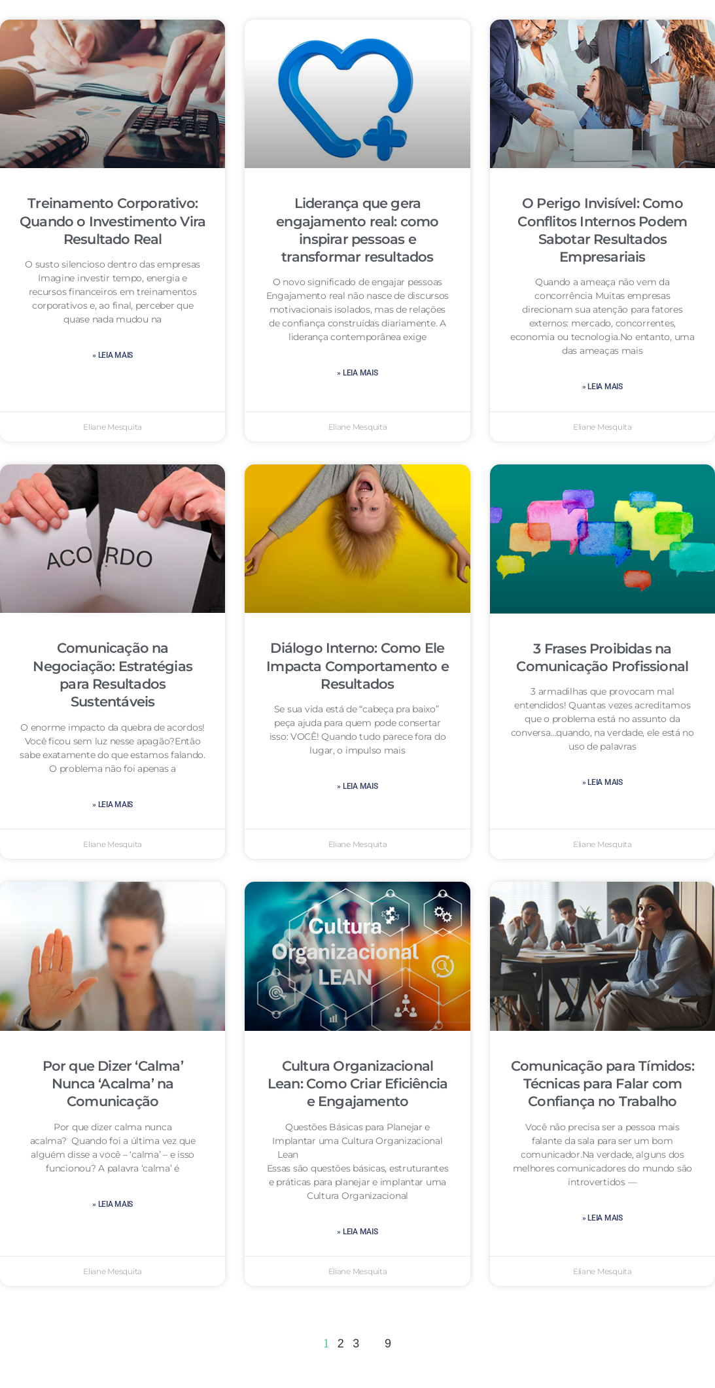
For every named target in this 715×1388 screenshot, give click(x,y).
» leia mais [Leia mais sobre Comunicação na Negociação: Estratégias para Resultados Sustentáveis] (112, 804)
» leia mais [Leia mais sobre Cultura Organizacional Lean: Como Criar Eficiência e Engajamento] (357, 1231)
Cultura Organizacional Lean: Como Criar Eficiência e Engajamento (357, 1084)
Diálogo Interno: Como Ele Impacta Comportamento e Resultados (357, 666)
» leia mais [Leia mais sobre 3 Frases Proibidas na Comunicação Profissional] (602, 782)
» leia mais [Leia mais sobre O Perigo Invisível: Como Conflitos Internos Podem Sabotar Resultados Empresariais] (602, 386)
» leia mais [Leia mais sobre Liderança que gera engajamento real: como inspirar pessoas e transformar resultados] (357, 372)
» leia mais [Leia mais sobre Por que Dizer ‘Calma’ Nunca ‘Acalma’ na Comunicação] (112, 1204)
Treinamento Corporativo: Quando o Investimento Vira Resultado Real (112, 221)
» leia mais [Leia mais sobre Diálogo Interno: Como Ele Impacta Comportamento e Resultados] (357, 786)
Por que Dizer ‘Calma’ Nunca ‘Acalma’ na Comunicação (113, 1084)
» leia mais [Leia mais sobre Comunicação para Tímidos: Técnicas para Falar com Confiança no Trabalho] (602, 1218)
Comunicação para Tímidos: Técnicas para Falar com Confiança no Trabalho (602, 1084)
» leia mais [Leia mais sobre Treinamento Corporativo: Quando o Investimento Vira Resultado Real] (112, 355)
